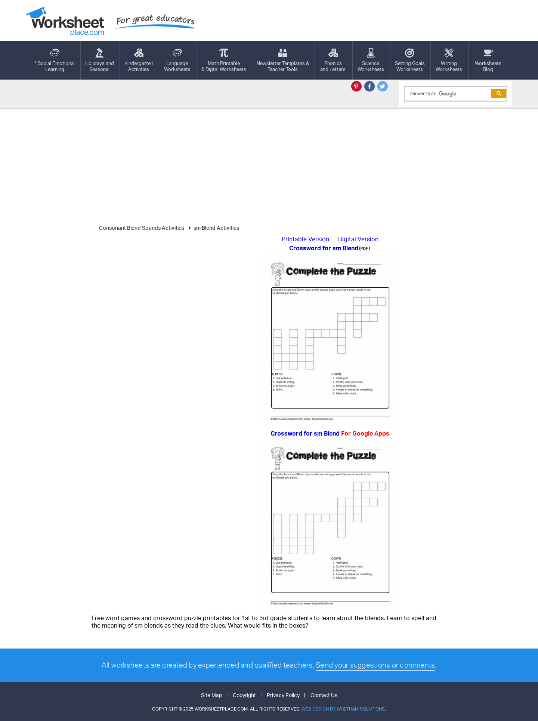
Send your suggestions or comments (375, 664)
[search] (445, 94)
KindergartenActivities (138, 60)
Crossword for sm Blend (329, 433)
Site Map (211, 695)
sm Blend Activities (213, 228)
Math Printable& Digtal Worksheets (223, 60)
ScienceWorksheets (371, 60)
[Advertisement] (269, 164)
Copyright (244, 695)
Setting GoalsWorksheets (410, 60)
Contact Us (323, 695)
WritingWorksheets (449, 60)
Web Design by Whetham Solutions (343, 709)
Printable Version (305, 239)
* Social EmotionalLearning (55, 60)
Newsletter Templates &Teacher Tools (283, 60)
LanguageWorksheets (177, 60)
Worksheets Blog (488, 60)
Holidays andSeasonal (99, 60)
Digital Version (358, 239)
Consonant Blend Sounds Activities (141, 228)
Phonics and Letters (333, 60)
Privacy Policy (283, 695)
